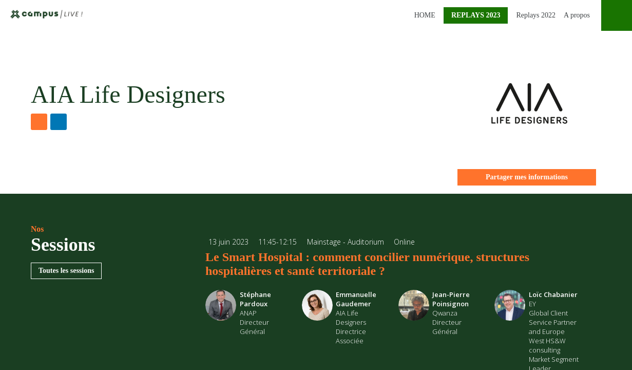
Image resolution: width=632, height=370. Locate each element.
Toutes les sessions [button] (66, 270)
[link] (423, 15)
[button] (476, 15)
